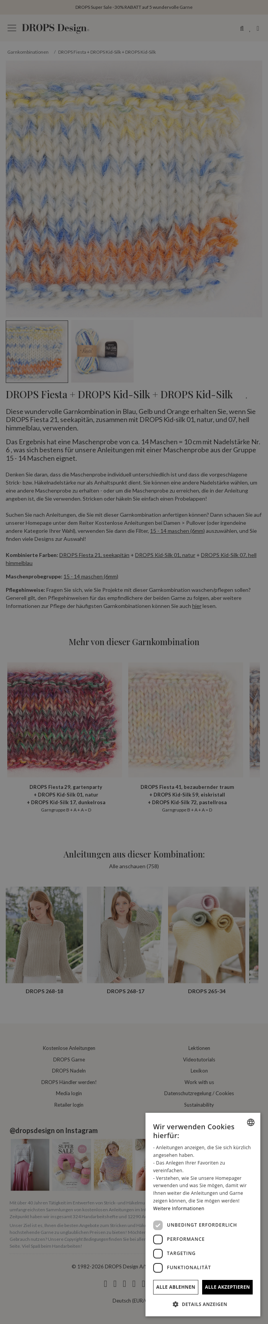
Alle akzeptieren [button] (227, 1287)
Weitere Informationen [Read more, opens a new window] (178, 1208)
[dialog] (202, 1214)
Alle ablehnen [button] (175, 1287)
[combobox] (251, 1122)
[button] (203, 1304)
